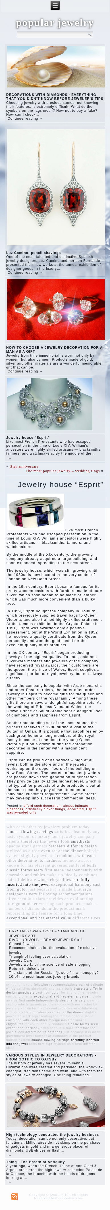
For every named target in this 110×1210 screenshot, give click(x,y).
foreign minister (22, 903)
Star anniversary (24, 466)
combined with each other (26, 1020)
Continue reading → (25, 118)
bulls (91, 865)
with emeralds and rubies (26, 1012)
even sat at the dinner (62, 851)
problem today (76, 827)
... (9, 457)
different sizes (86, 918)
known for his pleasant (29, 865)
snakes (90, 903)
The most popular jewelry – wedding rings (63, 471)
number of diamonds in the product (40, 908)
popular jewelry (55, 22)
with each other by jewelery (34, 827)
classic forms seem (25, 870)
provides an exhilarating (70, 898)
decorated (75, 809)
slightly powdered (38, 855)
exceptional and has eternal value (39, 918)
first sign (82, 889)
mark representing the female (46, 910)
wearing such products (61, 903)
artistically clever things (45, 809)
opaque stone (19, 846)
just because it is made (50, 889)
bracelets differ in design (72, 846)
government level (69, 865)
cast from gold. (48, 992)
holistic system (18, 1040)
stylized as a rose (23, 851)
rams (56, 836)
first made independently (68, 870)
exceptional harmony (71, 884)
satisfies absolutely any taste (40, 988)
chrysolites (60, 879)
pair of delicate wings (28, 879)
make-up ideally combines (72, 875)
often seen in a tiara (26, 898)
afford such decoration (42, 805)
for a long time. (68, 913)
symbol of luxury (33, 836)
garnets (40, 846)
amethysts (80, 841)
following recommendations (66, 894)
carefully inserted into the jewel (48, 882)
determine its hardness (39, 860)
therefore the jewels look (45, 841)
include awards (77, 860)
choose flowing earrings (30, 831)
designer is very (22, 894)
